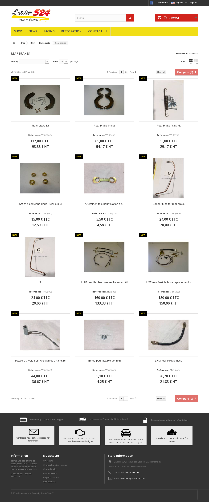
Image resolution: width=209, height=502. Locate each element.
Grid (191, 62)
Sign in (193, 2)
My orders (48, 461)
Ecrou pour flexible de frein (104, 360)
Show (55, 61)
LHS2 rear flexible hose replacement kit (168, 282)
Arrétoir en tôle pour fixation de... (104, 203)
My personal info (51, 477)
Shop (18, 31)
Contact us (162, 2)
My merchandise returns (55, 465)
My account (51, 456)
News (33, 31)
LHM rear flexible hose (168, 360)
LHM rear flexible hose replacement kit (104, 282)
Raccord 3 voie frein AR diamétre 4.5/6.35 (40, 360)
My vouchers (49, 481)
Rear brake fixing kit (168, 125)
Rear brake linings (104, 125)
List (196, 62)
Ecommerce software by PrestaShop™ (36, 493)
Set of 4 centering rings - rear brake (40, 203)
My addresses (50, 473)
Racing (49, 31)
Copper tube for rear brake (168, 203)
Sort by (14, 61)
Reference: (34, 135)
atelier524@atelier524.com (132, 478)
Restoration (71, 31)
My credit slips (50, 469)
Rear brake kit (40, 125)
